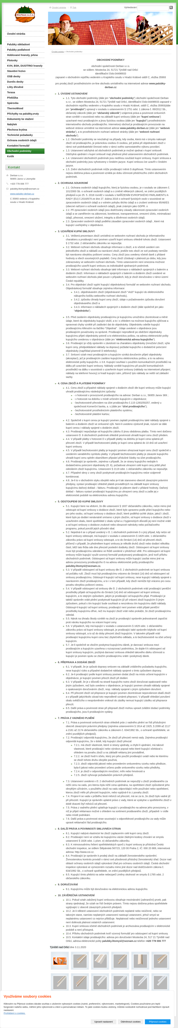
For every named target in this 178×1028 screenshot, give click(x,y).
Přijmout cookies (157, 1021)
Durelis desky (15, 81)
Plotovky (12, 60)
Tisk (74, 7)
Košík (10, 156)
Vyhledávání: (130, 7)
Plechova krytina (17, 129)
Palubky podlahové (18, 49)
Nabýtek (12, 124)
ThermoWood (15, 108)
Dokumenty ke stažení (20, 119)
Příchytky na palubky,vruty (23, 113)
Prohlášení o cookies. (14, 1013)
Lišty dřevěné (15, 87)
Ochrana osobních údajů (21, 140)
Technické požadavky (20, 135)
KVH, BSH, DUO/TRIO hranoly (25, 65)
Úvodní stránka (58, 51)
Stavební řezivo (16, 71)
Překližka (12, 97)
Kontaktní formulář (18, 145)
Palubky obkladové (18, 44)
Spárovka (12, 103)
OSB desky (13, 76)
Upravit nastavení (103, 1021)
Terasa (11, 92)
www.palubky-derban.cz (22, 193)
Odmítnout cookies (131, 1021)
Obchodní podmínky (19, 151)
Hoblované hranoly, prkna (22, 55)
